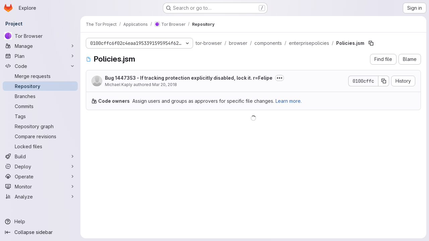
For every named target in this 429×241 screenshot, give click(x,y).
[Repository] (40, 86)
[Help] (40, 221)
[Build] (40, 156)
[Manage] (40, 46)
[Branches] (40, 96)
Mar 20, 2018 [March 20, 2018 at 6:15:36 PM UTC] (164, 84)
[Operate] (40, 176)
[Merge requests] (40, 76)
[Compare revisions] (40, 136)
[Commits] (40, 106)
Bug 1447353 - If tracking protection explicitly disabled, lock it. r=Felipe (188, 78)
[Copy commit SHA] (383, 81)
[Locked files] (40, 146)
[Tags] (40, 116)
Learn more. (288, 101)
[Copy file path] (371, 43)
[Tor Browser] (40, 36)
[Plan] (40, 56)
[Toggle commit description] (279, 78)
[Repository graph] (40, 126)
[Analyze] (40, 196)
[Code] (40, 66)
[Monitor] (40, 186)
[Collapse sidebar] (40, 232)
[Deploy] (40, 166)
